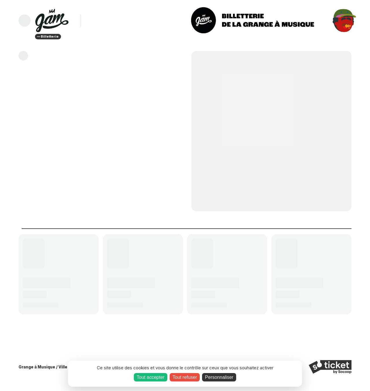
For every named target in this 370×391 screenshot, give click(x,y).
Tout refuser (185, 377)
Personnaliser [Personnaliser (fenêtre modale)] (219, 377)
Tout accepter (150, 377)
